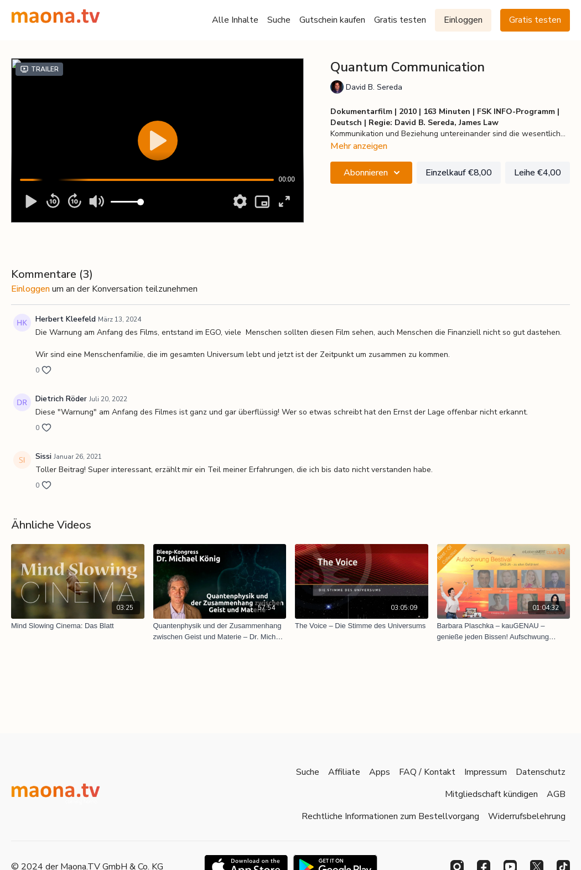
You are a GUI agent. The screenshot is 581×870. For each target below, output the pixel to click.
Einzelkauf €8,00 (459, 173)
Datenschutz (541, 772)
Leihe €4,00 (537, 173)
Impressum (485, 772)
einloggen (30, 289)
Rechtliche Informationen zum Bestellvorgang (390, 816)
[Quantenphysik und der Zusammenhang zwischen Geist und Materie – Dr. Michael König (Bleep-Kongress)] (220, 631)
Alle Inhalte (235, 20)
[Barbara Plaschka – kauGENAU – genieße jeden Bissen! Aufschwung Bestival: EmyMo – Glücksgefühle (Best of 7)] (503, 631)
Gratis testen (400, 20)
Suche (278, 20)
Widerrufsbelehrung (527, 816)
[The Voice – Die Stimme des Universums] (361, 625)
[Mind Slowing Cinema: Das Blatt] (77, 625)
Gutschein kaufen (332, 20)
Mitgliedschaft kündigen (491, 794)
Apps (379, 772)
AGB (556, 794)
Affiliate (344, 772)
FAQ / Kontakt (427, 772)
